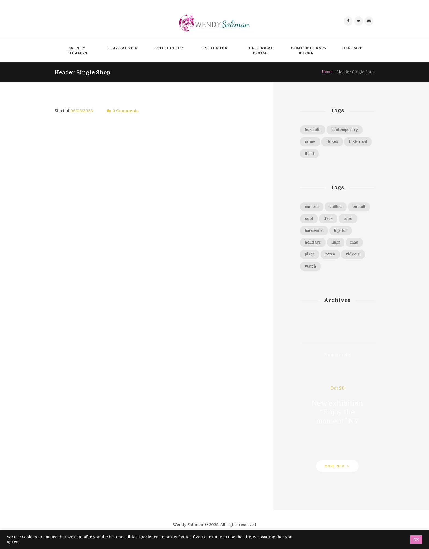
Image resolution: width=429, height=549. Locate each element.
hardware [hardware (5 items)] (336, 232)
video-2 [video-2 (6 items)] (335, 269)
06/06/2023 (82, 111)
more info (334, 469)
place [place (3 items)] (351, 256)
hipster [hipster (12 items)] (312, 244)
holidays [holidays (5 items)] (339, 244)
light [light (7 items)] (309, 256)
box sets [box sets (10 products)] (313, 130)
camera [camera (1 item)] (313, 208)
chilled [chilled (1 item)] (339, 208)
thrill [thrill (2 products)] (340, 154)
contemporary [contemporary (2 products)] (347, 130)
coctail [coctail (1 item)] (311, 220)
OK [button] (416, 539)
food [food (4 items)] (309, 232)
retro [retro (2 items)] (310, 269)
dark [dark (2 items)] (354, 220)
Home (326, 72)
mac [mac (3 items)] (329, 256)
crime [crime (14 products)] (311, 142)
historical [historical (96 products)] (314, 154)
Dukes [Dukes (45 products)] (335, 142)
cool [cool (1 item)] (333, 220)
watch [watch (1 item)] (360, 269)
